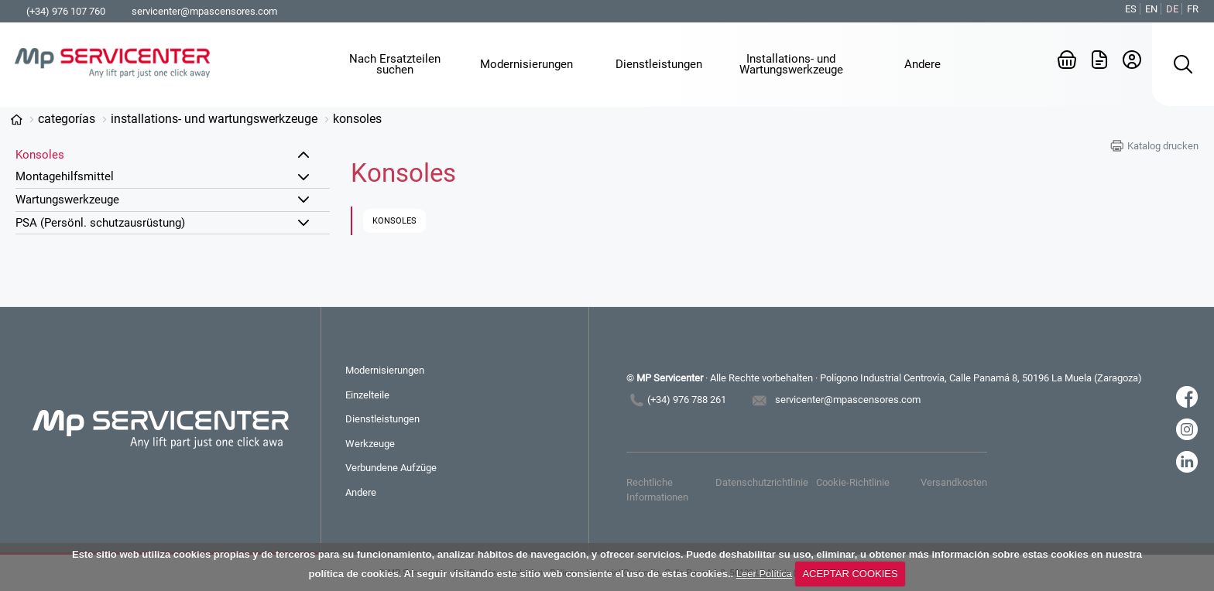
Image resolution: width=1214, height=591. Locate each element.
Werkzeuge (370, 443)
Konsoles (357, 118)
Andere (360, 492)
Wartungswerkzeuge (67, 200)
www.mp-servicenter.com (16, 120)
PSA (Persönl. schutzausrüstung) (100, 223)
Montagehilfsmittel (64, 176)
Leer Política (764, 573)
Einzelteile (367, 395)
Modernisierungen (384, 370)
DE (1172, 9)
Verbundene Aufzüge (391, 467)
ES (1131, 9)
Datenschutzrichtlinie (761, 482)
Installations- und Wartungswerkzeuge (214, 118)
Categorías (66, 118)
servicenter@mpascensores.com (204, 11)
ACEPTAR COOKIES (849, 573)
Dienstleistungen (382, 419)
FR (1193, 9)
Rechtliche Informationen (657, 489)
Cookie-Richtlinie (853, 482)
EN (1151, 9)
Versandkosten (954, 482)
